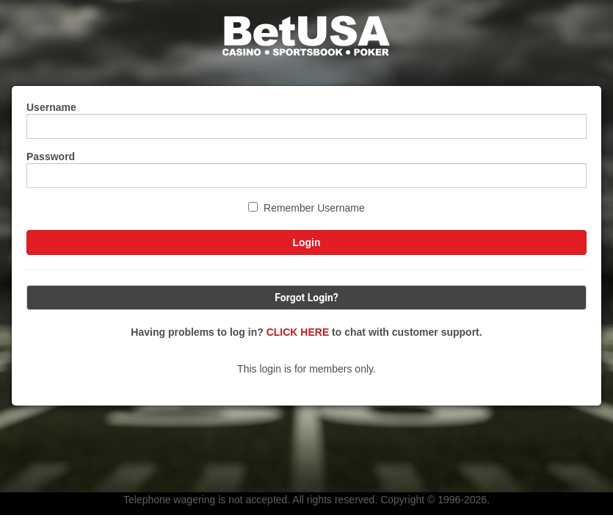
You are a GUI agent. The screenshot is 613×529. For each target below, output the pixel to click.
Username (51, 107)
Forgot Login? (306, 297)
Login (306, 242)
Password (50, 156)
